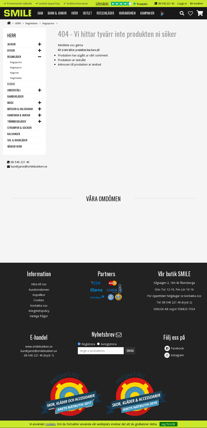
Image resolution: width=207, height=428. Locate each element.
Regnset (14, 72)
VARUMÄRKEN (127, 13)
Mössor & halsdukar (20, 109)
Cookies (39, 300)
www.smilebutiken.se (39, 346)
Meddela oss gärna (70, 45)
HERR (74, 13)
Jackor (11, 44)
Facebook (177, 348)
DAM (40, 13)
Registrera (88, 344)
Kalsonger (13, 134)
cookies (50, 424)
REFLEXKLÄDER (105, 13)
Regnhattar (16, 77)
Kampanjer (147, 13)
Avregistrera (109, 344)
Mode (10, 102)
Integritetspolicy (39, 311)
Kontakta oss (39, 305)
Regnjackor (48, 23)
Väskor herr (14, 146)
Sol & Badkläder (17, 140)
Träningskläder (16, 121)
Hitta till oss (38, 284)
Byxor (11, 50)
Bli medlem (196, 3)
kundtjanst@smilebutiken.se (29, 166)
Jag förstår (168, 424)
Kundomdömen (39, 290)
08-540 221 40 (166, 3)
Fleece (11, 84)
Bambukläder (15, 96)
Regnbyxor (16, 67)
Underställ (14, 90)
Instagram (177, 355)
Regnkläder (31, 23)
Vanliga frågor (39, 316)
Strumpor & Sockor (19, 127)
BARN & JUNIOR (57, 13)
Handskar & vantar (18, 115)
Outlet (87, 13)
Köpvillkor (39, 295)
